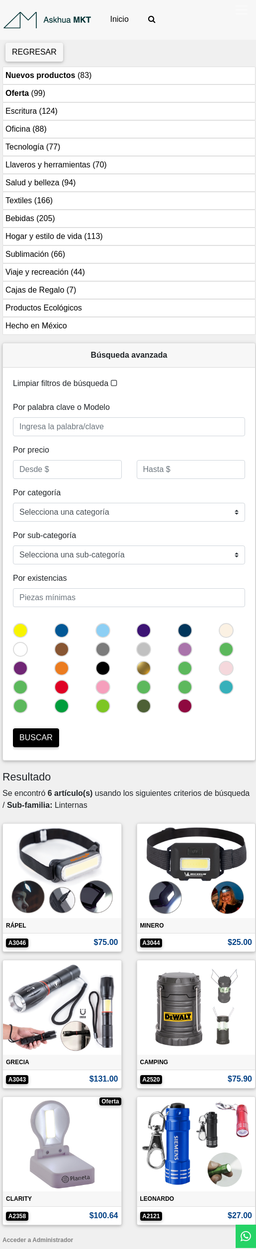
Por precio (31, 450)
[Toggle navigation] (242, 10)
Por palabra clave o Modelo (61, 407)
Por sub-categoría (44, 535)
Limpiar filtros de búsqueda (65, 383)
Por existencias (40, 578)
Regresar (34, 52)
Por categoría (37, 492)
